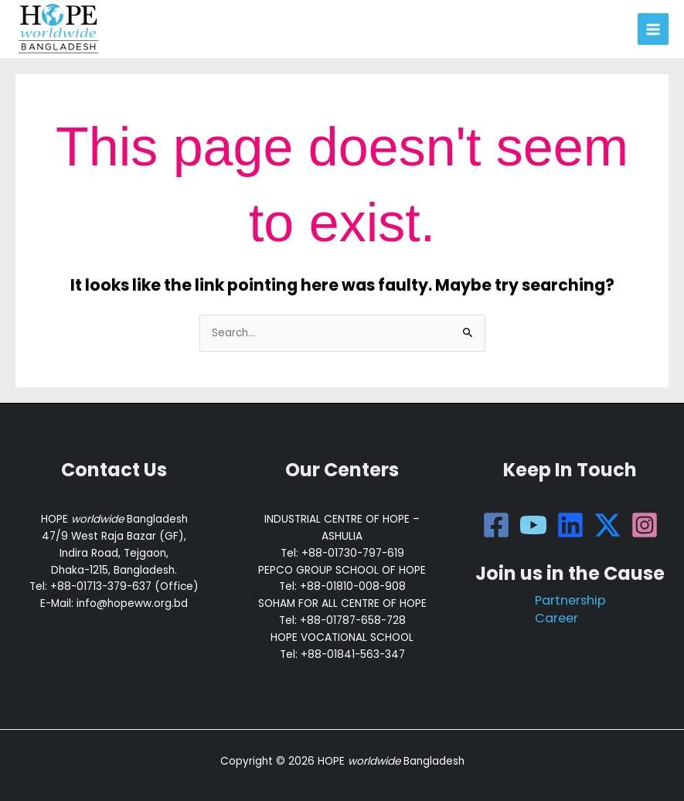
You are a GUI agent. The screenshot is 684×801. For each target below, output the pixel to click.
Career (556, 618)
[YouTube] (533, 525)
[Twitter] (607, 525)
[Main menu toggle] (653, 29)
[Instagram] (644, 525)
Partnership (570, 600)
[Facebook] (496, 525)
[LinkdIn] (570, 525)
